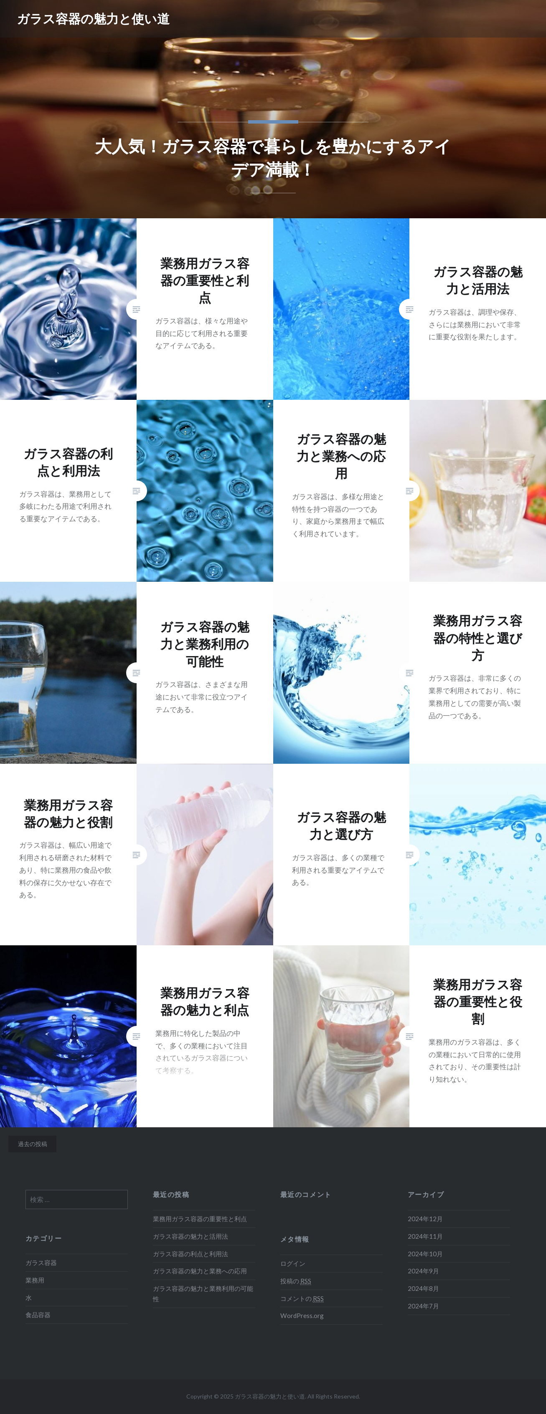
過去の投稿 (32, 1143)
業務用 (34, 1280)
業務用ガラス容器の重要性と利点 (200, 1218)
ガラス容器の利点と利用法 (190, 1253)
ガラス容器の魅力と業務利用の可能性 (203, 1294)
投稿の (295, 1281)
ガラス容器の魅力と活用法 (190, 1236)
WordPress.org (302, 1315)
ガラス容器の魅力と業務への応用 (200, 1271)
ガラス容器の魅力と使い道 (93, 18)
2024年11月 (425, 1236)
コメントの (302, 1299)
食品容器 (38, 1314)
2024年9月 (423, 1271)
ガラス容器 (41, 1262)
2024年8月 (423, 1288)
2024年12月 (425, 1218)
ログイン (292, 1263)
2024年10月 (425, 1253)
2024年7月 (423, 1306)
